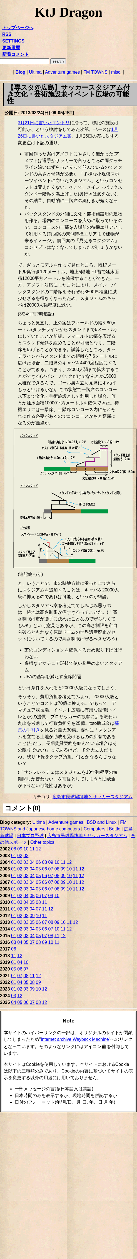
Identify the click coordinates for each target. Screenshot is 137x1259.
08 (13, 849)
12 (38, 849)
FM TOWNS (95, 72)
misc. (116, 72)
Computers (94, 829)
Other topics (42, 842)
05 (38, 869)
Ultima (35, 72)
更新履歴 (11, 47)
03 (26, 855)
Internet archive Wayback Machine (75, 1039)
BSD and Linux (101, 822)
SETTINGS (13, 41)
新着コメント (15, 54)
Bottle (114, 829)
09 (19, 849)
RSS (6, 34)
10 (26, 849)
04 (32, 862)
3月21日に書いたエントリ (44, 122)
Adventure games (62, 72)
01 (13, 855)
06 (38, 862)
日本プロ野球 (30, 835)
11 (32, 849)
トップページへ (17, 27)
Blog (21, 72)
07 (50, 869)
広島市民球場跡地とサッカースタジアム (93, 796)
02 (19, 855)
